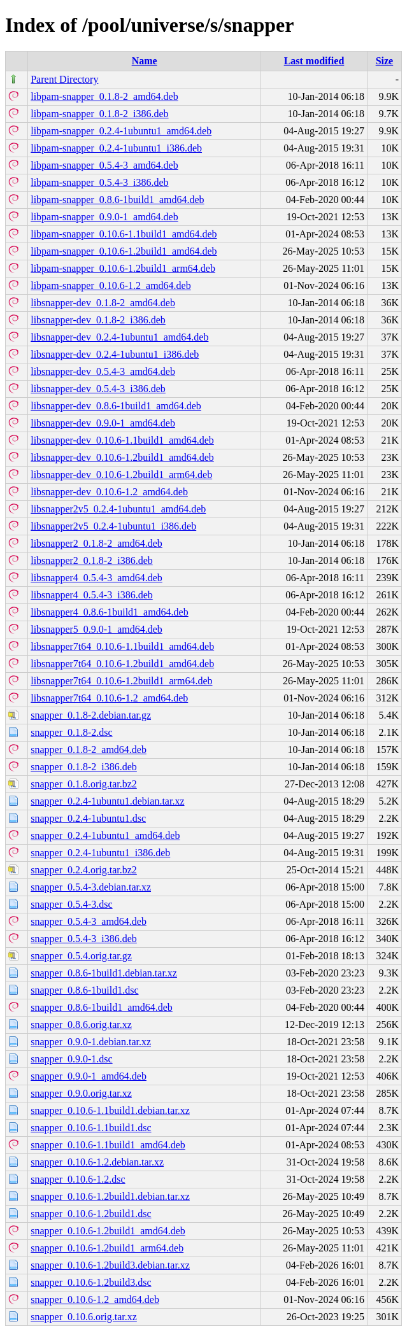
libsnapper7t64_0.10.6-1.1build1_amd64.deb (122, 646)
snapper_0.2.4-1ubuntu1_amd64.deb (105, 835)
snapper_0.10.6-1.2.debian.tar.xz (97, 1162)
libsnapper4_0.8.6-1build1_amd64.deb (110, 612)
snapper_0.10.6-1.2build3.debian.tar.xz (110, 1265)
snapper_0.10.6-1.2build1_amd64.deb (108, 1230)
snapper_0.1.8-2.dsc (71, 732)
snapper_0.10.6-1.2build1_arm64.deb (107, 1248)
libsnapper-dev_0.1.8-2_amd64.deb (103, 302)
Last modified (314, 60)
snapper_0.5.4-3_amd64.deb (88, 921)
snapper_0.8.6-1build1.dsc (84, 990)
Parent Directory (64, 79)
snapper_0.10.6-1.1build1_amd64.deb (108, 1144)
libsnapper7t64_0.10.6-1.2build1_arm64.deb (121, 680)
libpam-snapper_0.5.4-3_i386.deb (99, 182)
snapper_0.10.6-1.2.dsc (78, 1179)
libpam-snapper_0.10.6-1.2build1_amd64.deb (124, 251)
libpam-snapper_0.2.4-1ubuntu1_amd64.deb (121, 130)
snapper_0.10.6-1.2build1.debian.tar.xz (110, 1196)
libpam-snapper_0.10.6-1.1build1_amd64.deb (124, 234)
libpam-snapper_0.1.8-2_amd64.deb (104, 96)
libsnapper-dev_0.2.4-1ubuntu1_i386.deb (115, 354)
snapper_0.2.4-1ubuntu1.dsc (88, 818)
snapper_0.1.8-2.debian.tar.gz (91, 715)
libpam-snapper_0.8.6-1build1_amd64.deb (117, 199)
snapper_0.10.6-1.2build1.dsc (91, 1213)
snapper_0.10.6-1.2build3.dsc (91, 1282)
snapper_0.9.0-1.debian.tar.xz (91, 1041)
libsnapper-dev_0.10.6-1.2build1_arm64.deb (121, 474)
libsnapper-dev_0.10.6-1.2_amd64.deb (109, 491)
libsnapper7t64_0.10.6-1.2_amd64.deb (109, 698)
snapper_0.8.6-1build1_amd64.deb (102, 1007)
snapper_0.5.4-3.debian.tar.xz (91, 887)
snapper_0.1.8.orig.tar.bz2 (84, 783)
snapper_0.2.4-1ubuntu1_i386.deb (100, 852)
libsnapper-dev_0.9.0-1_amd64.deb (103, 423)
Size (385, 60)
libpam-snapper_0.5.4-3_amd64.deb (104, 165)
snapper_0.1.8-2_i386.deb (84, 766)
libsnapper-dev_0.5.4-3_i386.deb (98, 388)
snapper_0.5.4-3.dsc (71, 904)
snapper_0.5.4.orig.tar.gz (81, 955)
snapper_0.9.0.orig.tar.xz (81, 1093)
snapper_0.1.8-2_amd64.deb (88, 749)
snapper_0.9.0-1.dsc (71, 1058)
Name (144, 60)
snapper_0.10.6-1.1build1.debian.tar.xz (110, 1110)
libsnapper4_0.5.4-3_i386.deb (92, 594)
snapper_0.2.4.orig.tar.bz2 (84, 869)
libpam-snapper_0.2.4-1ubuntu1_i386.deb (116, 148)
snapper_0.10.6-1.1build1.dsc (91, 1127)
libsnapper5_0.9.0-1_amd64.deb (96, 629)
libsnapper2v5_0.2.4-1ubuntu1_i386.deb (113, 526)
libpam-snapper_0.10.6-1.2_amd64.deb (111, 285)
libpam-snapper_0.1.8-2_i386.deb (99, 113)
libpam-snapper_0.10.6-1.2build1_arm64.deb (123, 268)
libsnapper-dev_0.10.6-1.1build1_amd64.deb (122, 440)
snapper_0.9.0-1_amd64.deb (88, 1076)
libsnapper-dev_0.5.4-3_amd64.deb (103, 371)
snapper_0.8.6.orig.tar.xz (81, 1024)
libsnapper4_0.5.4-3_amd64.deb (96, 577)
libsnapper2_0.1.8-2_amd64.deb (96, 543)
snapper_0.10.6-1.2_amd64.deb (95, 1299)
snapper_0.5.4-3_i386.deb (84, 938)
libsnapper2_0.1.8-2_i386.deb (92, 560)
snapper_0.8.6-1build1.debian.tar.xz (104, 973)
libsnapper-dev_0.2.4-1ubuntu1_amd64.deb (119, 337)
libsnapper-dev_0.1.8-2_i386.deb (98, 319)
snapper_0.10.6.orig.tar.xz (84, 1316)
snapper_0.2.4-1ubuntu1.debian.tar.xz (107, 801)
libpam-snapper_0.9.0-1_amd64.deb (104, 216)
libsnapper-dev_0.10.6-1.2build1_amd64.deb (122, 457)
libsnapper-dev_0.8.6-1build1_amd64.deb (116, 405)
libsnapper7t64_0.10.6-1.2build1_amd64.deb (122, 663)
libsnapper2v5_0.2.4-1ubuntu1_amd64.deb (118, 509)
